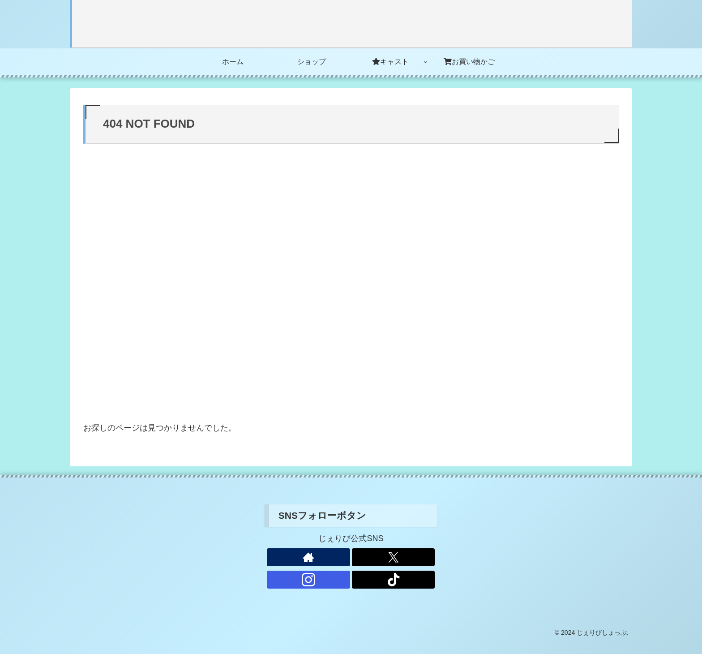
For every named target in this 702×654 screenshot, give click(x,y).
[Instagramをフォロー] (308, 580)
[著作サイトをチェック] (308, 557)
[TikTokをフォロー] (393, 580)
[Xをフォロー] (393, 557)
